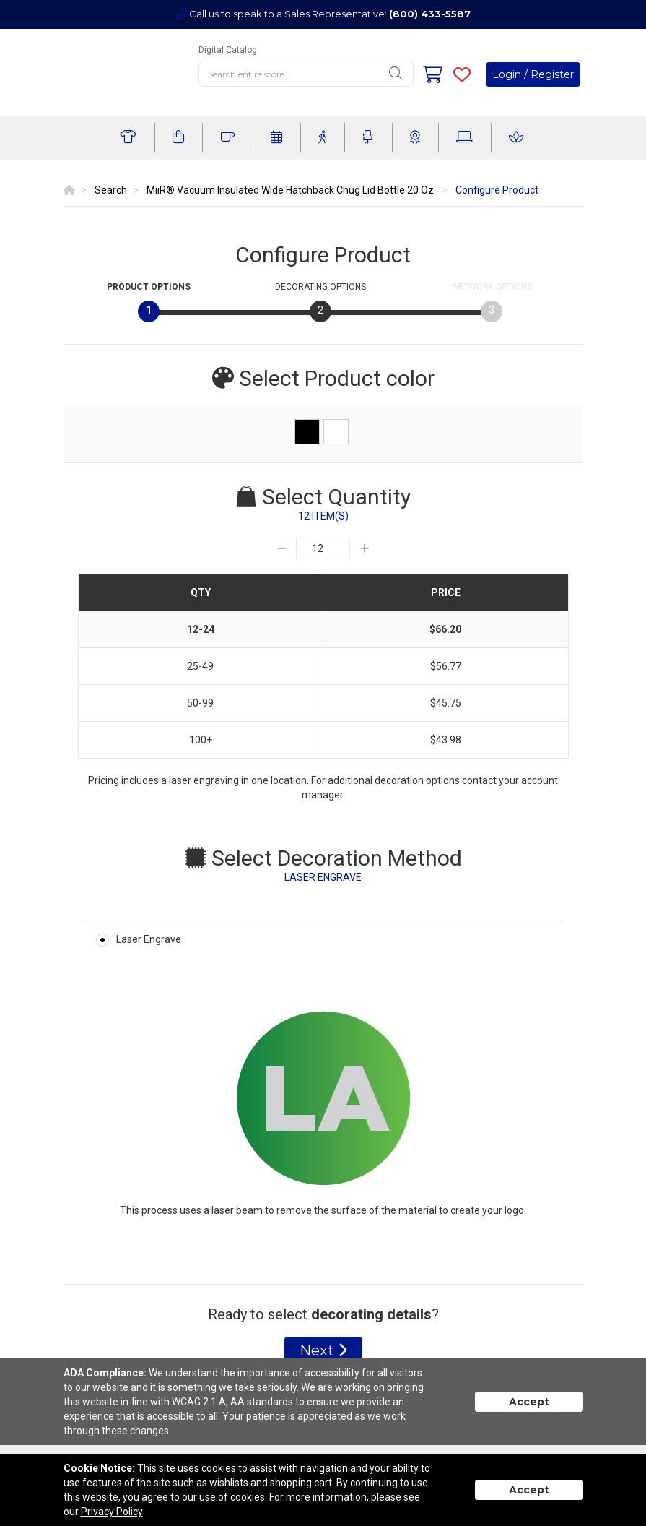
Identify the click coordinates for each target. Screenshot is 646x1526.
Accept (529, 1401)
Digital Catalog (227, 50)
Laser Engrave (148, 939)
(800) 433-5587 (430, 14)
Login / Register (533, 74)
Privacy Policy (112, 1511)
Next (323, 1350)
